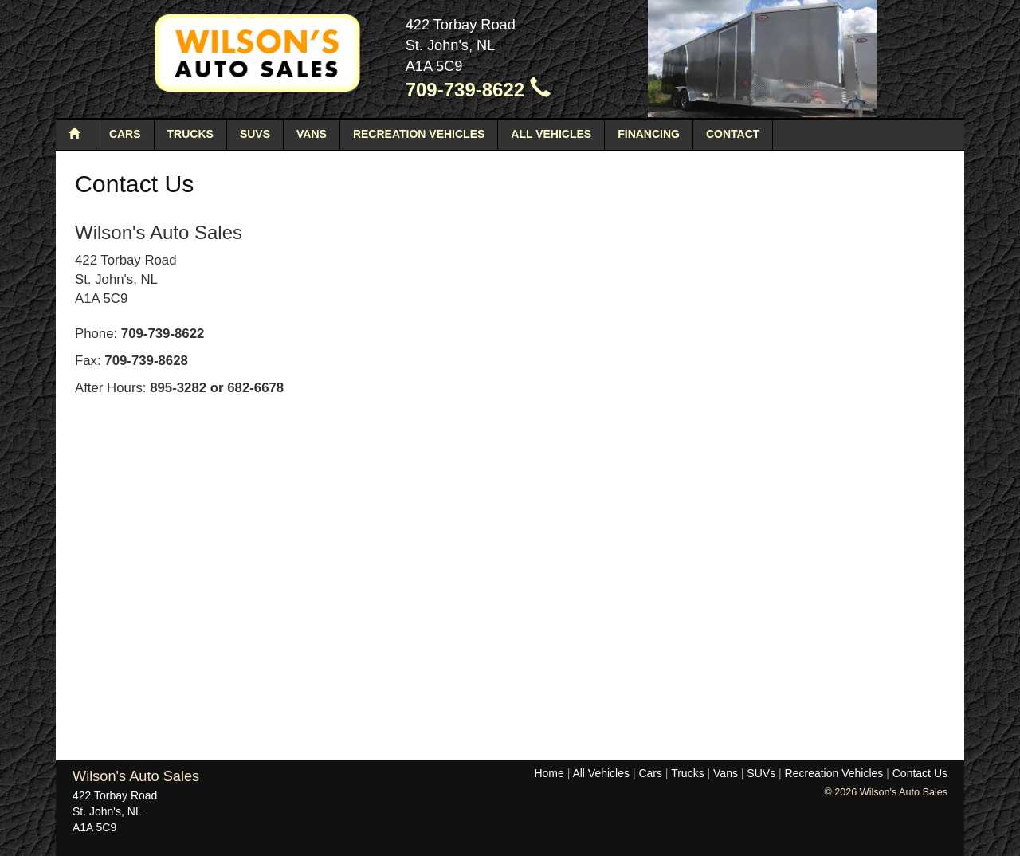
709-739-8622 (478, 89)
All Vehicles (551, 134)
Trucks (190, 134)
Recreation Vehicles (418, 134)
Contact (732, 134)
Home (548, 773)
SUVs (255, 134)
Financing (649, 134)
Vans (311, 134)
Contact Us (919, 773)
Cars (125, 134)
